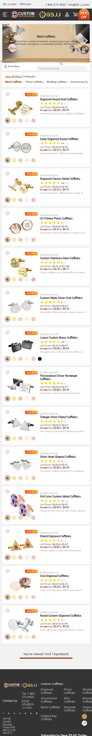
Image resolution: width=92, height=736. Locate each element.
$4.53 (66, 335)
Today (82, 701)
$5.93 (65, 147)
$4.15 (66, 150)
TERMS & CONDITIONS (34, 728)
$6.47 (65, 332)
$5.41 (55, 258)
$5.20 (66, 593)
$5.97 (65, 295)
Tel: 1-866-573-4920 (29, 661)
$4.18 (66, 298)
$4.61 (55, 553)
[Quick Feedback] (84, 723)
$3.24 (56, 113)
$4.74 (66, 556)
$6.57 (65, 479)
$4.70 (66, 113)
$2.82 (56, 298)
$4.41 (55, 479)
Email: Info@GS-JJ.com (28, 669)
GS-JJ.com (9, 4)
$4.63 (55, 110)
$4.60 (66, 482)
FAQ (67, 726)
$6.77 (65, 553)
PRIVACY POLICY (12, 726)
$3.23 (56, 556)
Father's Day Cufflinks (49, 683)
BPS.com (25, 4)
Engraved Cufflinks (47, 656)
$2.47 (56, 150)
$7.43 (65, 590)
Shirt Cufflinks (69, 665)
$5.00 (72, 701)
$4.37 (55, 332)
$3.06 (56, 335)
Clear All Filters (13, 81)
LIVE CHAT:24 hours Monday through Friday (9, 709)
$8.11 (66, 261)
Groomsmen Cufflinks (49, 665)
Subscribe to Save (54, 701)
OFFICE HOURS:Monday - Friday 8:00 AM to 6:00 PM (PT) (9, 691)
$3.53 (55, 147)
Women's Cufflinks (70, 674)
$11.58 (65, 258)
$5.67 (55, 590)
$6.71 (65, 110)
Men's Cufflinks (50, 672)
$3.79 (56, 261)
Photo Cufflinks (69, 656)
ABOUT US (56, 726)
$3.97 (56, 593)
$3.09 (56, 482)
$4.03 (55, 295)
